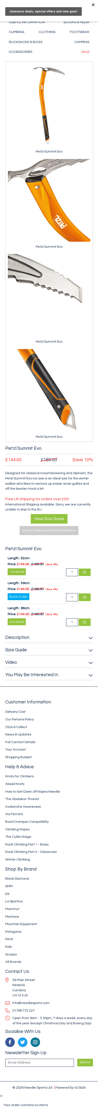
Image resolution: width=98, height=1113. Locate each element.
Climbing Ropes (17, 829)
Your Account (15, 749)
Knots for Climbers (19, 776)
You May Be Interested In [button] (31, 674)
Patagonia (13, 931)
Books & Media (76, 22)
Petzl (9, 939)
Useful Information (27, 22)
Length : (14, 558)
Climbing (16, 32)
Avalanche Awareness (23, 806)
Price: (12, 564)
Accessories (20, 52)
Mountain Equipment (21, 924)
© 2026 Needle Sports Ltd (32, 1087)
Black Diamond (17, 878)
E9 (7, 894)
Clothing (47, 32)
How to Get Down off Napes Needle (32, 791)
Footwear (79, 32)
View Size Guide (49, 519)
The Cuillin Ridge (18, 837)
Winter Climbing (17, 859)
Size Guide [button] (16, 649)
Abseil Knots (14, 784)
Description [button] (17, 637)
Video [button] (11, 662)
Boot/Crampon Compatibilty (27, 821)
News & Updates (18, 734)
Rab (8, 947)
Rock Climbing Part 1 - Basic (27, 844)
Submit (85, 1062)
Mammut (12, 909)
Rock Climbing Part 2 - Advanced (31, 852)
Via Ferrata (14, 814)
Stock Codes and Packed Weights (49, 530)
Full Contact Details (20, 742)
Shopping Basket (18, 757)
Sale (85, 52)
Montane (12, 916)
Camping (81, 42)
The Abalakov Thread (22, 799)
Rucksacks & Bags (25, 42)
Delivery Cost (15, 711)
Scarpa (11, 954)
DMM (9, 886)
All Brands (13, 962)
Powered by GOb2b (70, 1087)
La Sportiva (14, 901)
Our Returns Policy (19, 719)
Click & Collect (16, 727)
